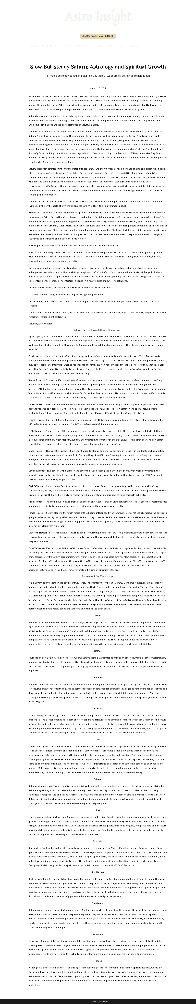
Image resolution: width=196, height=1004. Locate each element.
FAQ (121, 45)
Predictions (49, 45)
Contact (134, 45)
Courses (67, 45)
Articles (97, 45)
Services (82, 45)
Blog (110, 45)
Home (33, 45)
